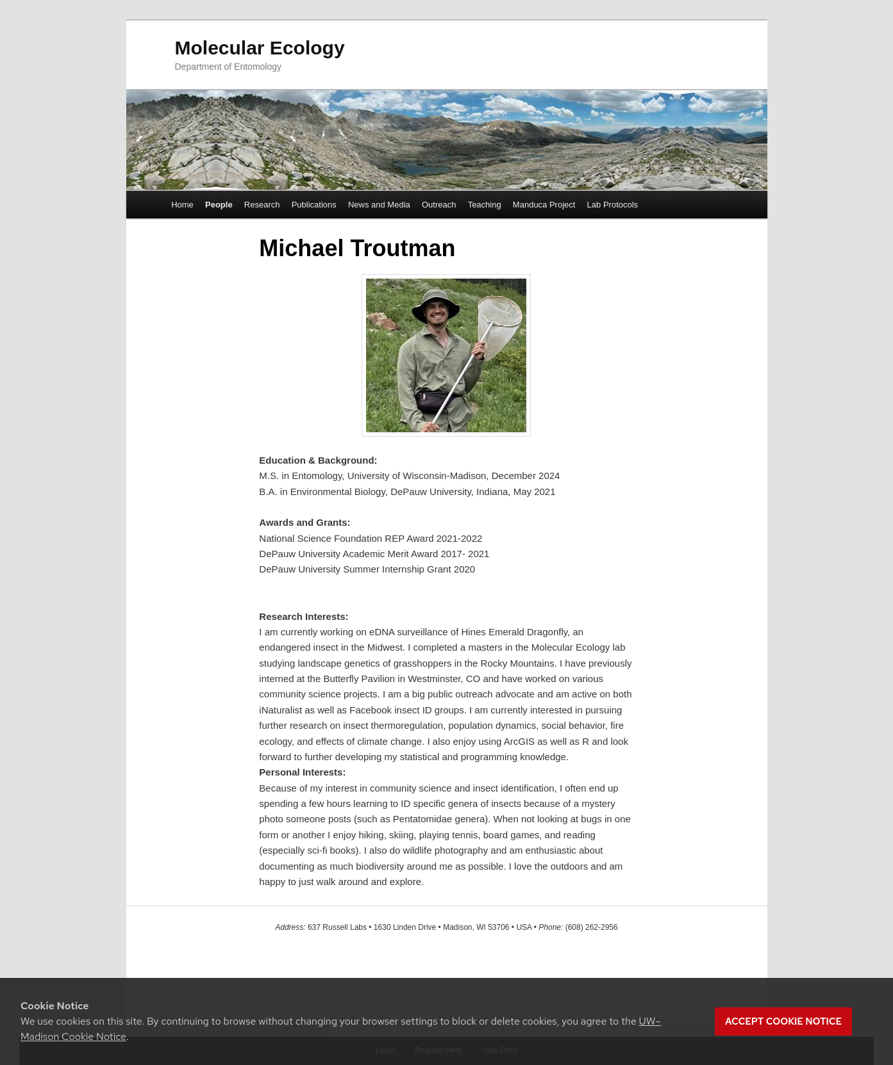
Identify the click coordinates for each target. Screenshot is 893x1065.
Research (262, 204)
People (219, 204)
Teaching (484, 204)
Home (182, 204)
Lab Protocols (612, 204)
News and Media (379, 204)
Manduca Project (544, 204)
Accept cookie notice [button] (783, 1021)
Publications (314, 204)
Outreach (439, 204)
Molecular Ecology (260, 47)
